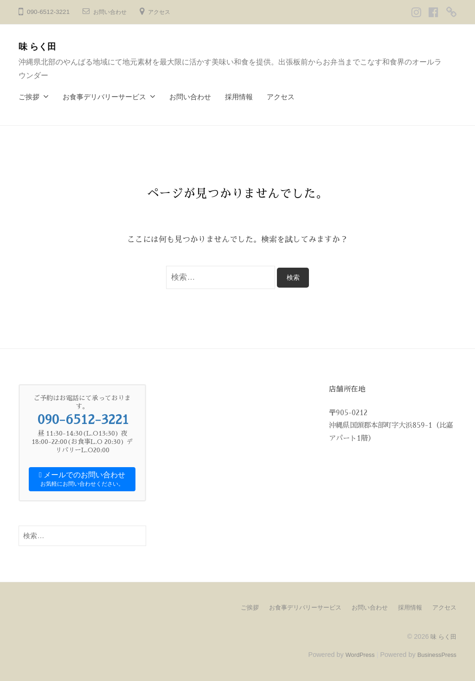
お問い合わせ (112, 11)
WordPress (352, 654)
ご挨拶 (29, 97)
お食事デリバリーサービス (104, 97)
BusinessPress (434, 654)
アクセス (167, 11)
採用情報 (239, 97)
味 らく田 (41, 46)
